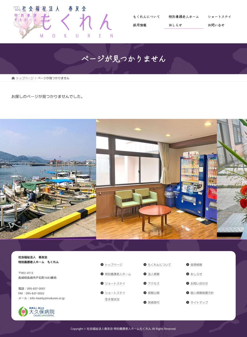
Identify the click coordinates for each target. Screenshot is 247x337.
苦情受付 (153, 302)
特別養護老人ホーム (118, 274)
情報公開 (153, 293)
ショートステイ (115, 283)
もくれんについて (159, 264)
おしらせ (196, 274)
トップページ (113, 264)
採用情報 (196, 264)
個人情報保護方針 (202, 293)
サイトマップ (199, 302)
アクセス (153, 283)
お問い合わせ (199, 283)
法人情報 (153, 274)
